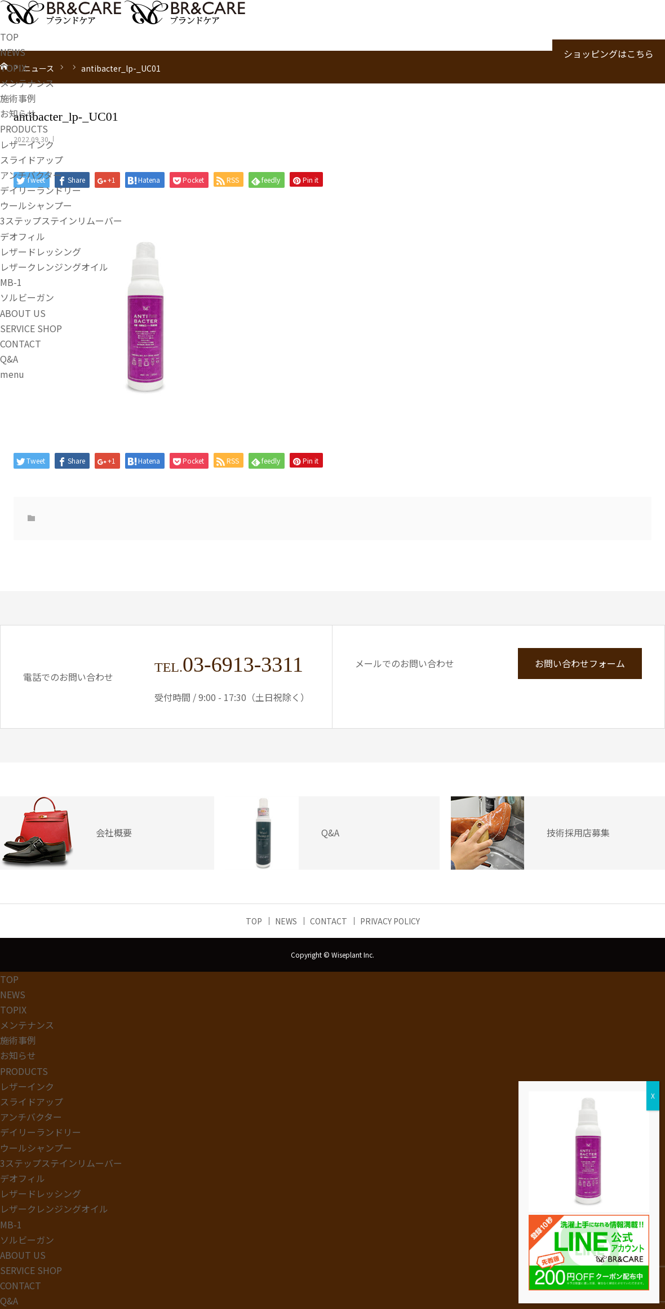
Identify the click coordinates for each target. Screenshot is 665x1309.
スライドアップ (31, 159)
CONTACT (20, 343)
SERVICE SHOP (31, 328)
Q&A (9, 358)
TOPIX (13, 67)
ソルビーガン (27, 297)
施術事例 (18, 98)
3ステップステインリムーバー (61, 220)
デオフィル (22, 236)
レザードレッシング (40, 251)
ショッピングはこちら (609, 53)
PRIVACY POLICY (390, 921)
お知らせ (18, 113)
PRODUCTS (24, 128)
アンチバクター (31, 175)
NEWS (12, 52)
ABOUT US (23, 313)
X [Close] (653, 1095)
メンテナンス (27, 83)
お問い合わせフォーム (580, 663)
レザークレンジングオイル (54, 267)
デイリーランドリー (40, 190)
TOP (9, 36)
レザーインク (27, 144)
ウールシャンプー (36, 205)
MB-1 (11, 282)
